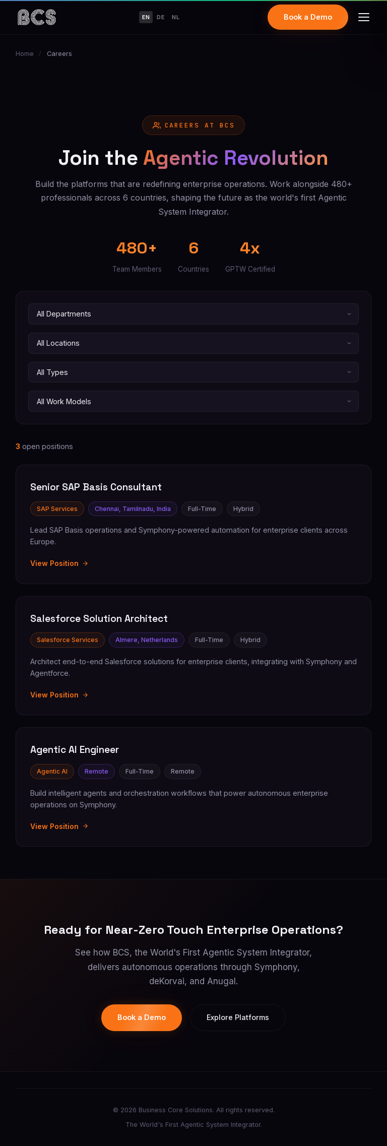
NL (175, 17)
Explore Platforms (238, 1017)
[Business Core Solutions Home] (37, 17)
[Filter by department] (193, 314)
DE (161, 17)
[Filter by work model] (193, 401)
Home (25, 53)
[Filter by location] (193, 343)
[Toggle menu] (363, 17)
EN (146, 17)
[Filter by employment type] (193, 372)
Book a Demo (308, 17)
